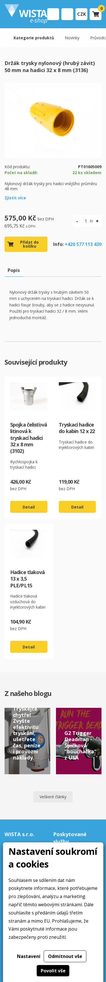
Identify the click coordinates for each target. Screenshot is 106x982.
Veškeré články (53, 796)
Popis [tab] (14, 270)
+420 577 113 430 (83, 244)
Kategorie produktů (34, 37)
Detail (29, 507)
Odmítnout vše (65, 956)
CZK (81, 14)
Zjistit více (15, 197)
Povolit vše (53, 971)
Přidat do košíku (29, 244)
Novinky (72, 37)
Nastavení (28, 956)
